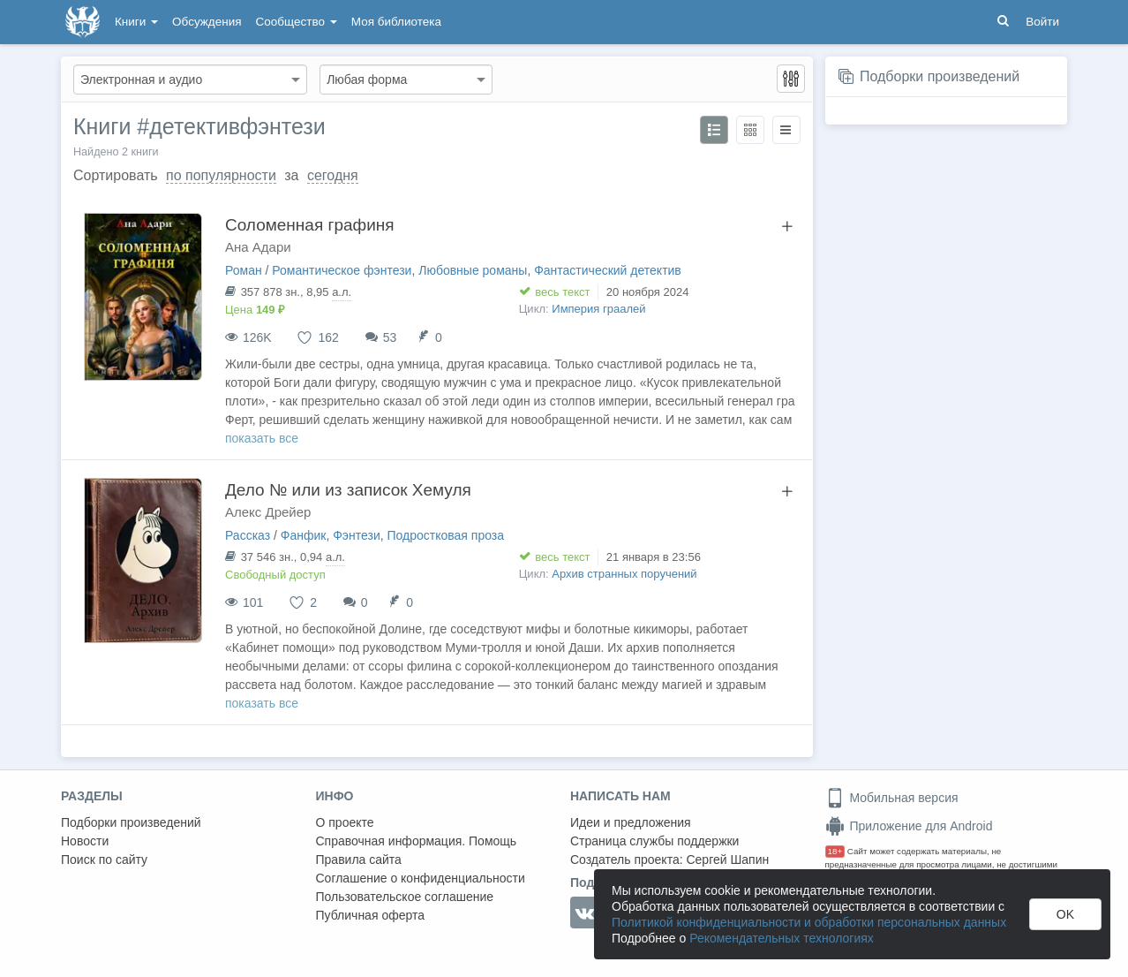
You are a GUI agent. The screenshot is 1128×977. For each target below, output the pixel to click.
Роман (243, 270)
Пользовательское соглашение (405, 897)
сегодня (332, 175)
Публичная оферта (370, 915)
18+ (835, 851)
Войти (1042, 21)
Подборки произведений (939, 76)
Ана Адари (258, 246)
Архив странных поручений (624, 573)
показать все (261, 438)
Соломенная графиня (310, 225)
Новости (85, 841)
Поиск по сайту (104, 859)
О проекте (345, 822)
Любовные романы (472, 270)
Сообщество (296, 21)
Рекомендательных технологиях (781, 938)
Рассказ (247, 535)
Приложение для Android (909, 826)
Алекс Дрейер (268, 511)
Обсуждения (206, 21)
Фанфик (304, 535)
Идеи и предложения (630, 822)
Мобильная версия (892, 797)
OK (1065, 914)
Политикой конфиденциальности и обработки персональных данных (809, 922)
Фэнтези (356, 535)
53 (390, 337)
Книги (136, 21)
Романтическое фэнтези (341, 270)
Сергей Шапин (727, 859)
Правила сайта (359, 859)
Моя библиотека (396, 21)
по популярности (221, 175)
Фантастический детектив (607, 270)
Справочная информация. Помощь (416, 841)
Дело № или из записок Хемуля (348, 490)
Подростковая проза (446, 535)
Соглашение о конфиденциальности (420, 878)
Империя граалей (598, 308)
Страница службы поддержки (654, 841)
